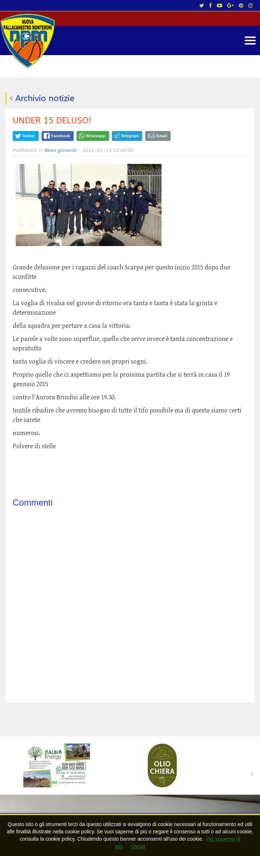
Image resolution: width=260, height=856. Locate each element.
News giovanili (60, 150)
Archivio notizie (44, 98)
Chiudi (138, 847)
